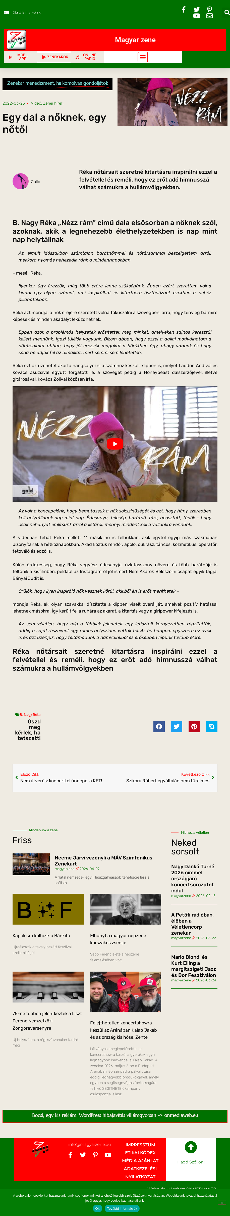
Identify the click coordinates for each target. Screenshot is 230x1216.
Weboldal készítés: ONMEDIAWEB (181, 1189)
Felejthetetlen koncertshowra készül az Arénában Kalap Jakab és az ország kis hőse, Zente (123, 1030)
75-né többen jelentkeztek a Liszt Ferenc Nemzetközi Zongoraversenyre (47, 1021)
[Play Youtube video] (115, 444)
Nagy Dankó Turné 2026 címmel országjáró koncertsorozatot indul (192, 878)
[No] (222, 1202)
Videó (36, 103)
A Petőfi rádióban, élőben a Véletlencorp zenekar (192, 924)
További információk (122, 1208)
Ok (97, 1208)
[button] (143, 57)
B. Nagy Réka (30, 715)
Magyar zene (135, 40)
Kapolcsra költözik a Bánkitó (41, 935)
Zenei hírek (53, 103)
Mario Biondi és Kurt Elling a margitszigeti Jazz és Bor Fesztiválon (193, 966)
